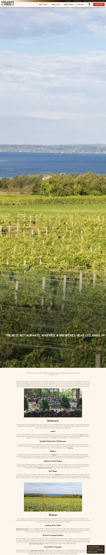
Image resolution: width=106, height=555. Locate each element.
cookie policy (100, 549)
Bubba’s (54, 454)
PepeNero (70, 448)
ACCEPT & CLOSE (92, 551)
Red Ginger (58, 474)
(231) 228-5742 (77, 1)
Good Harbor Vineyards (37, 550)
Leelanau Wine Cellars (22, 528)
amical (82, 434)
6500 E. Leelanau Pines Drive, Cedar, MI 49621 (94, 1)
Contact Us (68, 1)
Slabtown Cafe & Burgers (45, 468)
